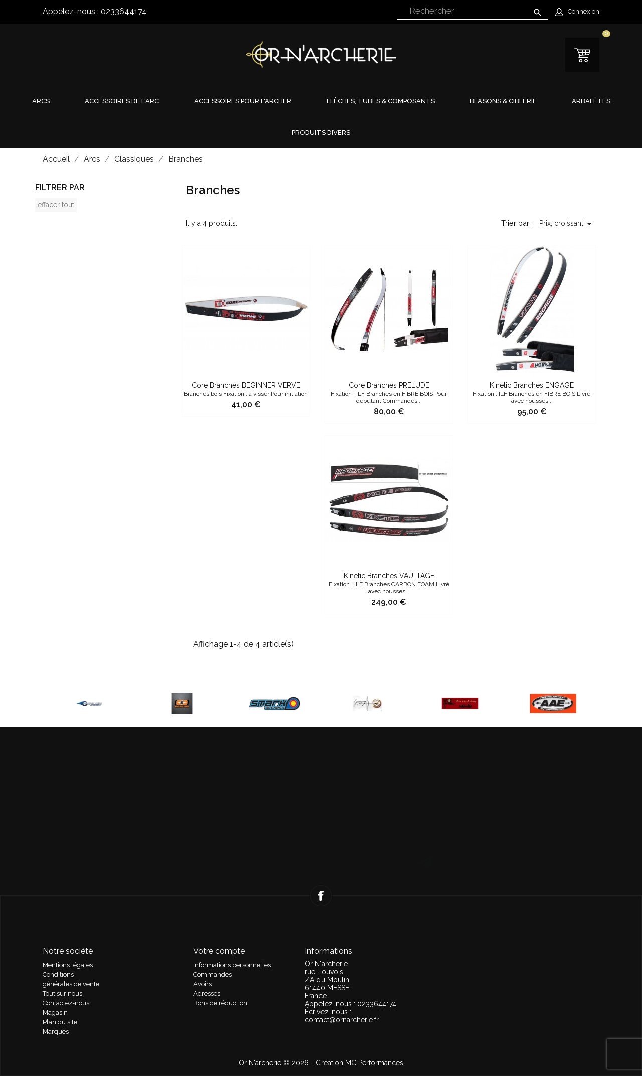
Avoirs (202, 984)
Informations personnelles (232, 965)
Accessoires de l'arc (122, 101)
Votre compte (219, 951)
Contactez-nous (66, 1003)
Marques (56, 1031)
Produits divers (321, 132)
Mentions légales (68, 965)
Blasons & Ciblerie (503, 101)
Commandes (212, 974)
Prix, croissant (567, 224)
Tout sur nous (62, 993)
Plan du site (60, 1022)
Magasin (55, 1012)
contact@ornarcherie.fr (342, 1020)
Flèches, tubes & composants (381, 101)
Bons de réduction (220, 1003)
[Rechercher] (472, 11)
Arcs (41, 101)
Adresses (206, 993)
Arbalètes (591, 101)
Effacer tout (56, 205)
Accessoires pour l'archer (242, 101)
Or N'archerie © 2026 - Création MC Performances (321, 1063)
